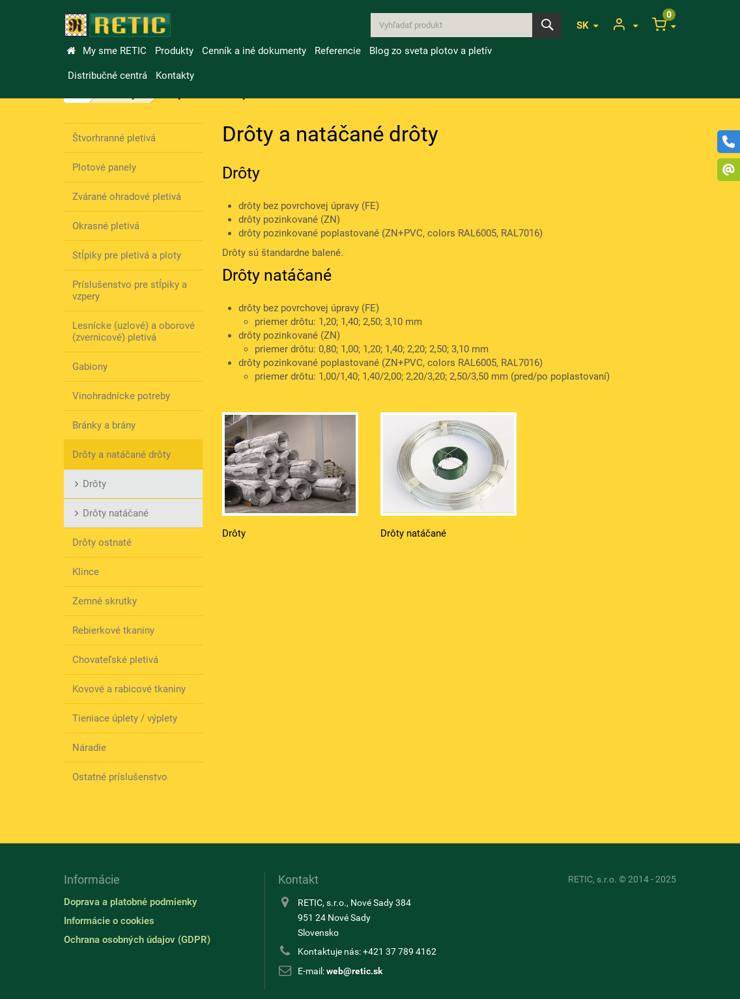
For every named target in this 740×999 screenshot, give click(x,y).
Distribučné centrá (107, 75)
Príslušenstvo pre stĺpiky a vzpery (129, 290)
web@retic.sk (354, 971)
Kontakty (175, 75)
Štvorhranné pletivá (114, 138)
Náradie (89, 747)
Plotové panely (104, 167)
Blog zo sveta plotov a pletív (430, 51)
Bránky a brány (103, 425)
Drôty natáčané (116, 513)
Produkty (174, 51)
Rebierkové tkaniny (113, 630)
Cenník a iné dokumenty (254, 51)
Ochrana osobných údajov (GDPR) (137, 940)
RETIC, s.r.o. (592, 879)
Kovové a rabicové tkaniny (129, 689)
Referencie (338, 51)
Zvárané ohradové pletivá (126, 197)
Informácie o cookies (109, 921)
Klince (85, 572)
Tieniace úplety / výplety (124, 718)
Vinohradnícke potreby (121, 396)
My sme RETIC (115, 51)
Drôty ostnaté (102, 542)
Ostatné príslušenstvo (119, 777)
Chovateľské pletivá (115, 660)
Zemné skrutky (104, 601)
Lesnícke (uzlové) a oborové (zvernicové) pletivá (133, 331)
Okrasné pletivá (105, 226)
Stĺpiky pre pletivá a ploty (126, 255)
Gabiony (89, 367)
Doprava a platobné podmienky (130, 902)
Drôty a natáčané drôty (121, 454)
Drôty (94, 484)
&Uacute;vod (71, 50)
